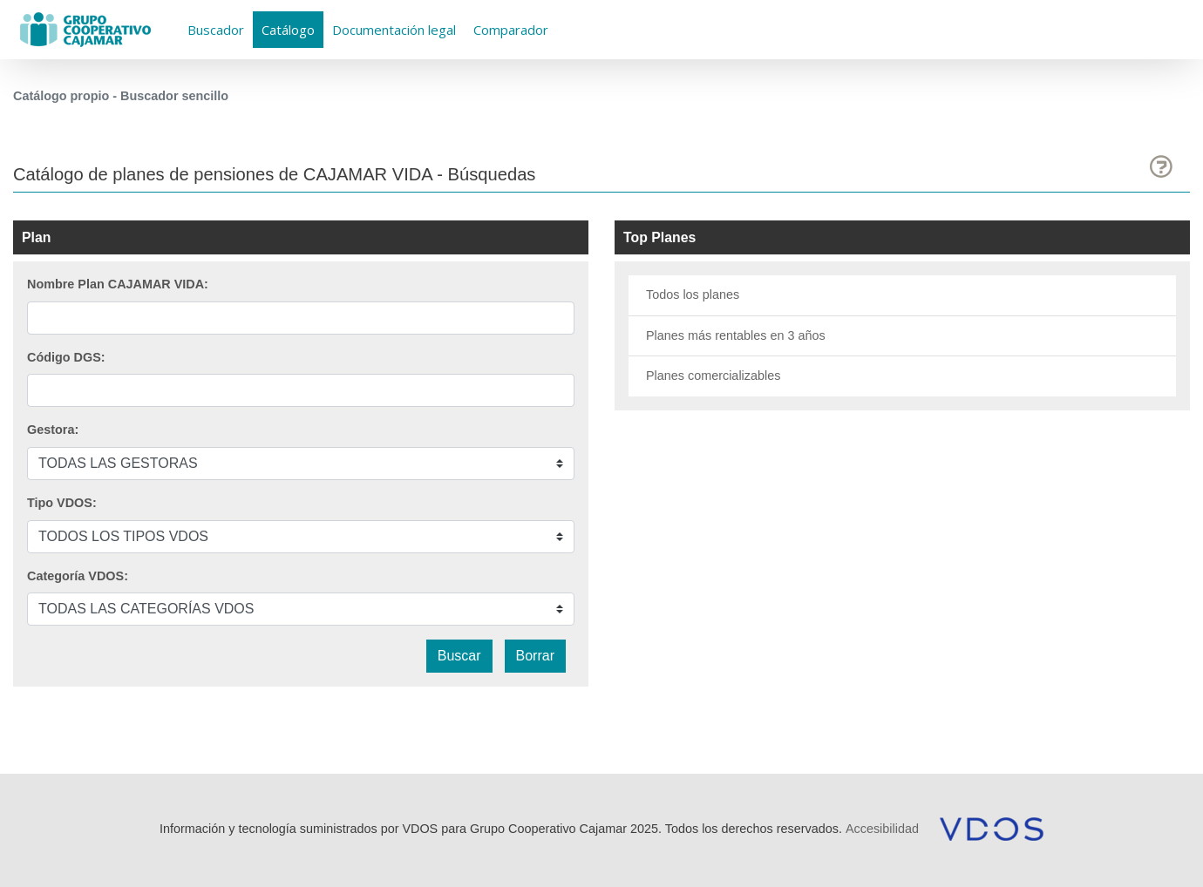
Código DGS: (66, 357)
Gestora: (52, 430)
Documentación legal (394, 29)
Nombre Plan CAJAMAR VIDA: (117, 284)
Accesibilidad (882, 829)
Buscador (215, 29)
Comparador (510, 29)
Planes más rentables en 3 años (736, 335)
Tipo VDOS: (62, 503)
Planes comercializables (713, 376)
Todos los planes (692, 294)
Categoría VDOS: (77, 576)
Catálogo (288, 29)
